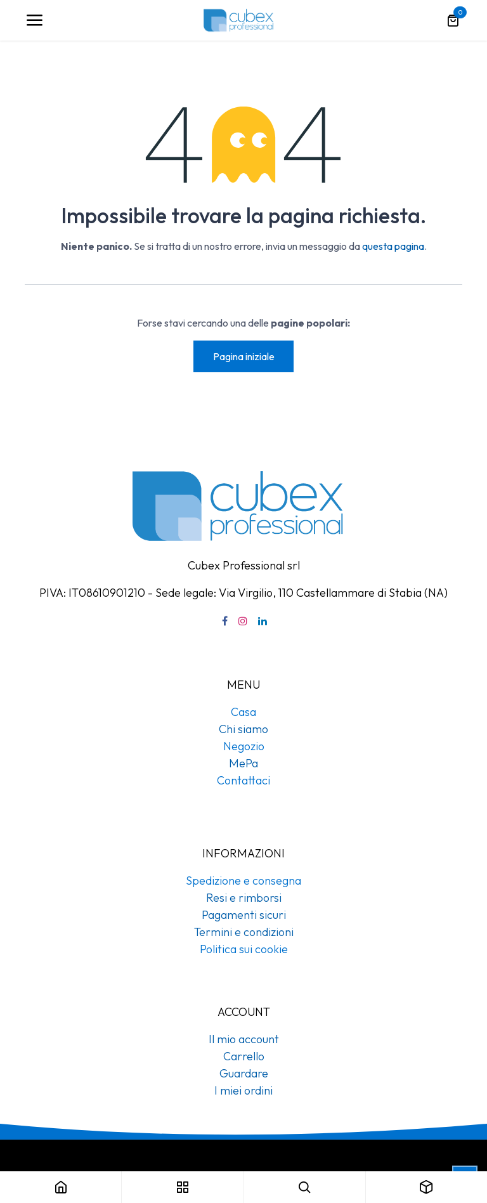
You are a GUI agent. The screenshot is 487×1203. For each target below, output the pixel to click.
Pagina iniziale (244, 356)
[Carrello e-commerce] (452, 20)
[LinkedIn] (262, 620)
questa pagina (393, 246)
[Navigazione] (34, 20)
